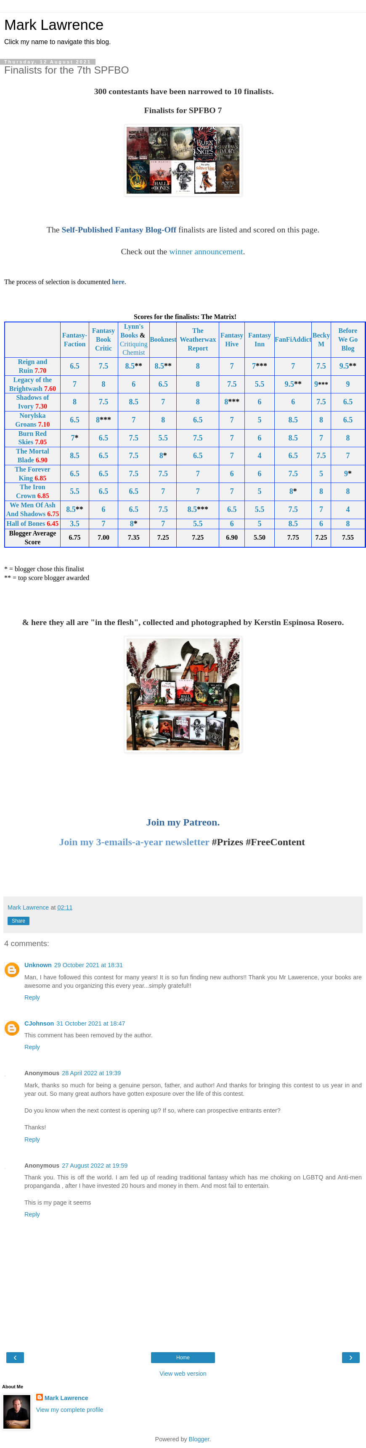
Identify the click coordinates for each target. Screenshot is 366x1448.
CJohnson (39, 1023)
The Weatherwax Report (198, 339)
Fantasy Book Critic (103, 339)
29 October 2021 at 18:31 (88, 965)
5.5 (260, 384)
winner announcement (206, 251)
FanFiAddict (293, 339)
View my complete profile (69, 1409)
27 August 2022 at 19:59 (94, 1165)
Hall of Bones (26, 523)
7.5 (104, 366)
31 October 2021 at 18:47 (90, 1023)
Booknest (163, 339)
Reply (32, 997)
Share (18, 921)
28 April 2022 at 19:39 (91, 1073)
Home (183, 1358)
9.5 (344, 366)
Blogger (199, 1439)
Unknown (38, 965)
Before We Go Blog (348, 339)
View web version (183, 1373)
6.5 (75, 366)
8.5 (130, 366)
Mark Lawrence (53, 25)
